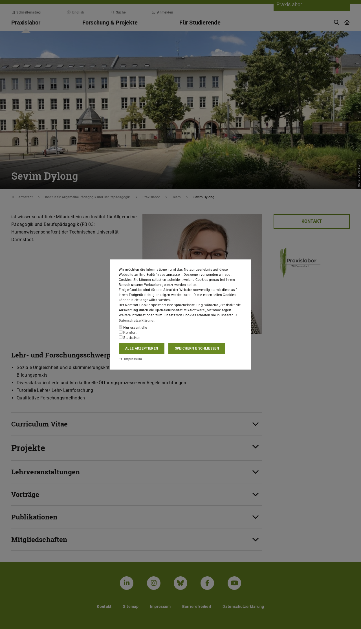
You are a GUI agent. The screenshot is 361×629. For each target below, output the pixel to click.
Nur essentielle (133, 327)
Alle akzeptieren (141, 348)
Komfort (128, 332)
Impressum (130, 359)
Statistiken (129, 337)
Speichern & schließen (197, 348)
